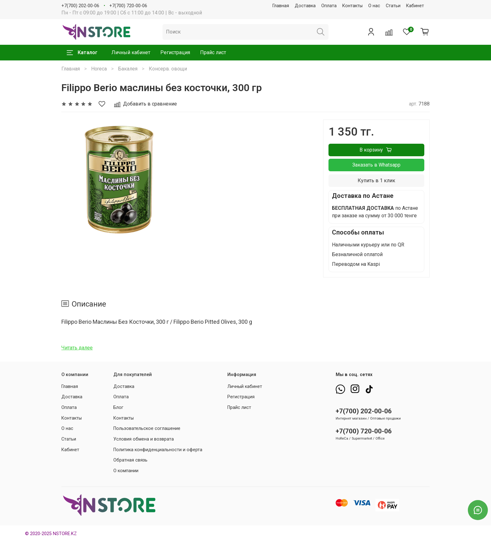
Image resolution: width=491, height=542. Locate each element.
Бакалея (127, 69)
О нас (374, 5)
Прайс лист (213, 52)
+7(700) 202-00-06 (80, 5)
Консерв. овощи (168, 69)
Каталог (82, 52)
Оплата (329, 5)
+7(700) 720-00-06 (128, 5)
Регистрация (175, 52)
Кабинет (415, 5)
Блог (118, 407)
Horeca (99, 69)
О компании (125, 470)
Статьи (393, 5)
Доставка (305, 5)
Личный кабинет (130, 52)
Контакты (352, 5)
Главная (280, 5)
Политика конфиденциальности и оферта (157, 449)
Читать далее (77, 348)
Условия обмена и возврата (143, 439)
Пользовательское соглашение (146, 428)
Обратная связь (130, 460)
